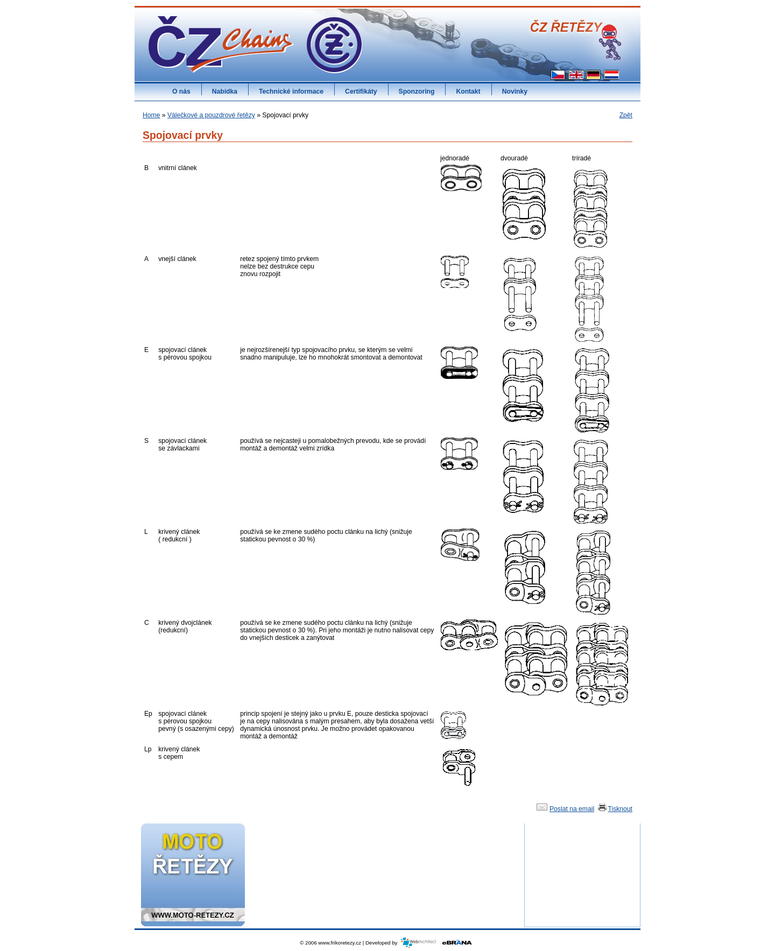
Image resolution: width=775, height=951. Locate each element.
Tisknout (614, 809)
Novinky (514, 91)
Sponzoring (417, 91)
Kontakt (468, 91)
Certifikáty (361, 91)
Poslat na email (564, 809)
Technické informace (291, 91)
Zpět (625, 115)
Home (151, 115)
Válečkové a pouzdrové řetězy (211, 115)
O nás (181, 91)
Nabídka (224, 91)
